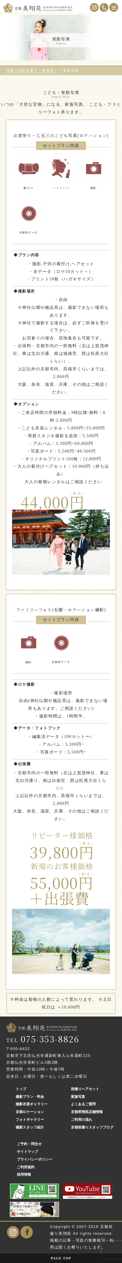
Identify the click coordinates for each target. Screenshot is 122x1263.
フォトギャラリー (30, 1119)
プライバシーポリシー (34, 1159)
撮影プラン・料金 (30, 1097)
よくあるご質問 (83, 1104)
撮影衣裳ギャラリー (32, 1104)
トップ (21, 1089)
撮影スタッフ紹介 (30, 1127)
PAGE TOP (61, 1258)
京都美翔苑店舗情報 (87, 1112)
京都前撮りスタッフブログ (92, 1127)
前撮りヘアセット (85, 1089)
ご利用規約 (26, 1167)
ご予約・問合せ (29, 1144)
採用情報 (24, 1174)
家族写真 (78, 1097)
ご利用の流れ (81, 1119)
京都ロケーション (30, 1112)
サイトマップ (27, 1152)
